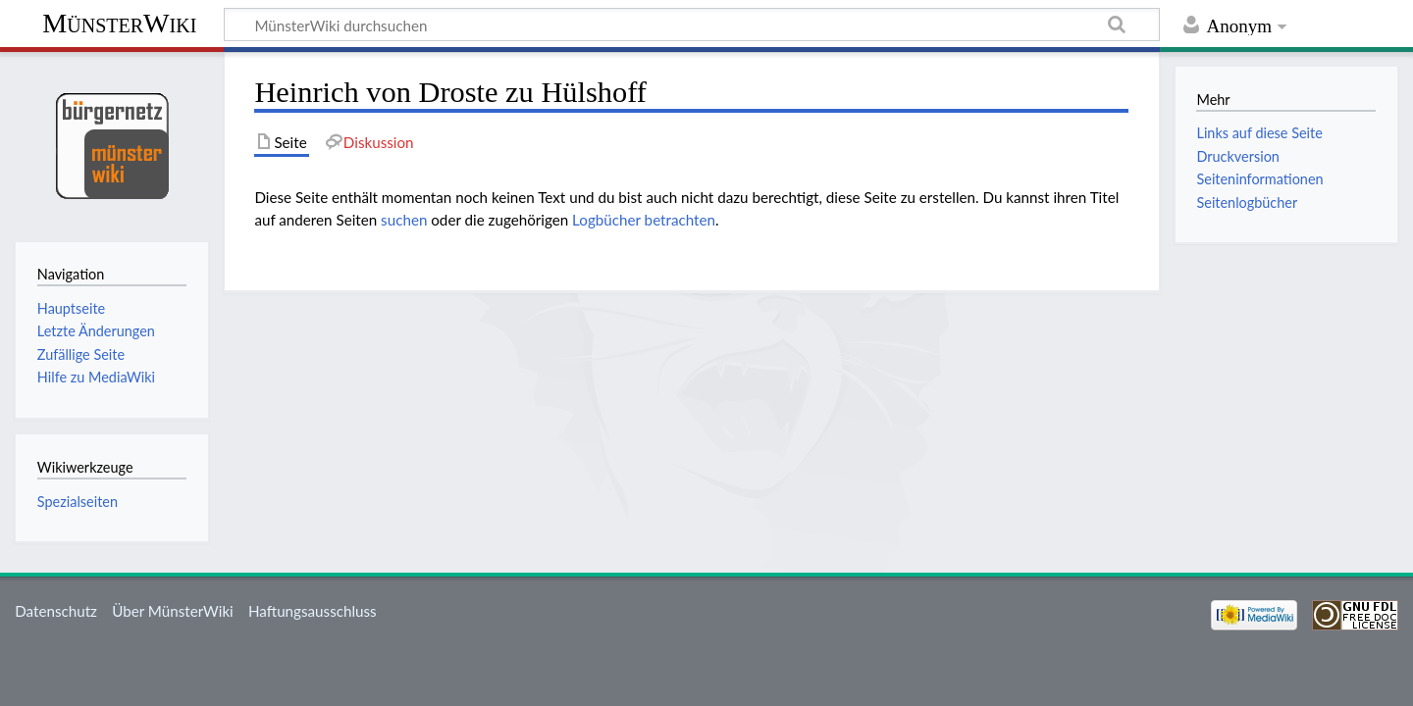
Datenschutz (56, 611)
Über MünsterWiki (173, 611)
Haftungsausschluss (312, 611)
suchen (404, 219)
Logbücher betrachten (643, 219)
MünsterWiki (119, 23)
